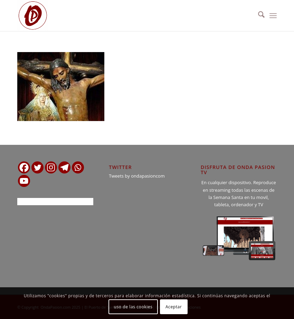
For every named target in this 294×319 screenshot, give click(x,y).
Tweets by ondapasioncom (136, 176)
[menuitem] (258, 15)
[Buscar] (258, 15)
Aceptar (173, 307)
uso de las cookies (133, 307)
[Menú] (273, 15)
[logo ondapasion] (32, 15)
